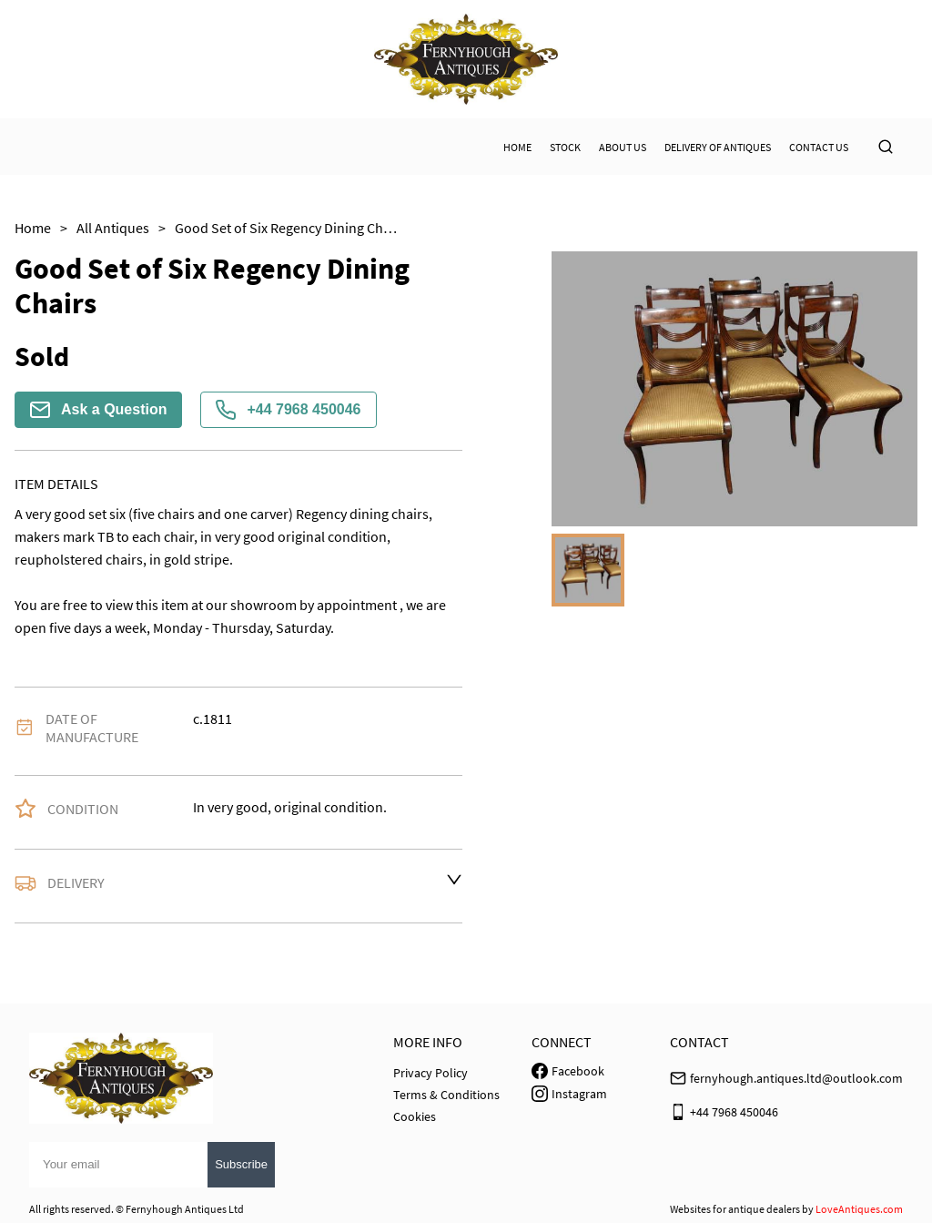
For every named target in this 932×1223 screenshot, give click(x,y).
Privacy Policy (430, 1073)
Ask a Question (98, 410)
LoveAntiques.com (859, 1209)
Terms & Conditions (446, 1094)
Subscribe (241, 1164)
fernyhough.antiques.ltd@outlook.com (796, 1078)
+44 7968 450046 (288, 410)
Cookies (414, 1116)
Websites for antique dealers (735, 1209)
